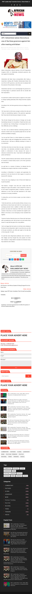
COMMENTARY (5, 451)
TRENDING (26, 49)
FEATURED (4, 49)
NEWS (18, 49)
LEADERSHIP (13, 49)
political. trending (11, 454)
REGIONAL (4, 456)
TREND (10, 456)
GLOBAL (8, 49)
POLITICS (22, 49)
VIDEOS (22, 456)
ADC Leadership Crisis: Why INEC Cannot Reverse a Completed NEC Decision (19, 584)
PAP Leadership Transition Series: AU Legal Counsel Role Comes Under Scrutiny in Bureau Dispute (19, 415)
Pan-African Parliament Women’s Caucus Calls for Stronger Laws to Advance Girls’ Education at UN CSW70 (19, 442)
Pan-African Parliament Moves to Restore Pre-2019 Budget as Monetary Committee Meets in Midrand (18, 436)
